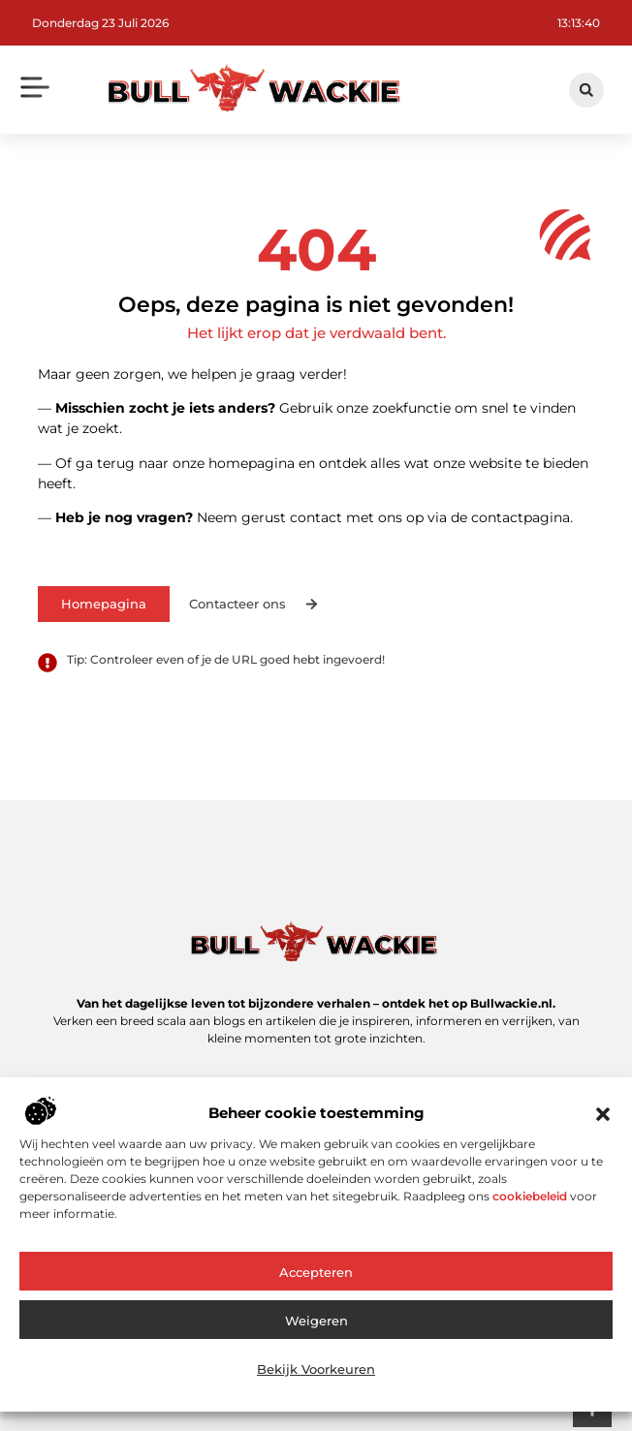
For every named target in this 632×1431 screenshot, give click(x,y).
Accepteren (316, 1282)
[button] (603, 1124)
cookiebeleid (529, 1205)
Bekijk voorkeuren (316, 1378)
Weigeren (316, 1330)
